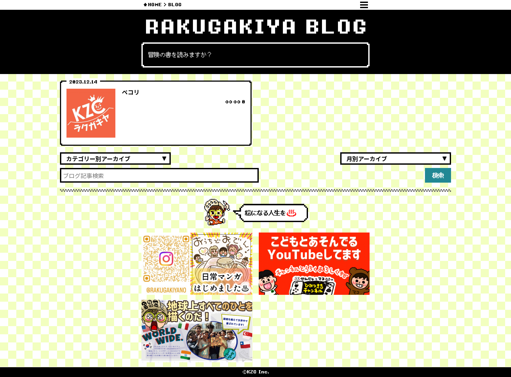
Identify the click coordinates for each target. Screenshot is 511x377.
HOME (155, 5)
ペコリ (130, 92)
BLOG (175, 5)
